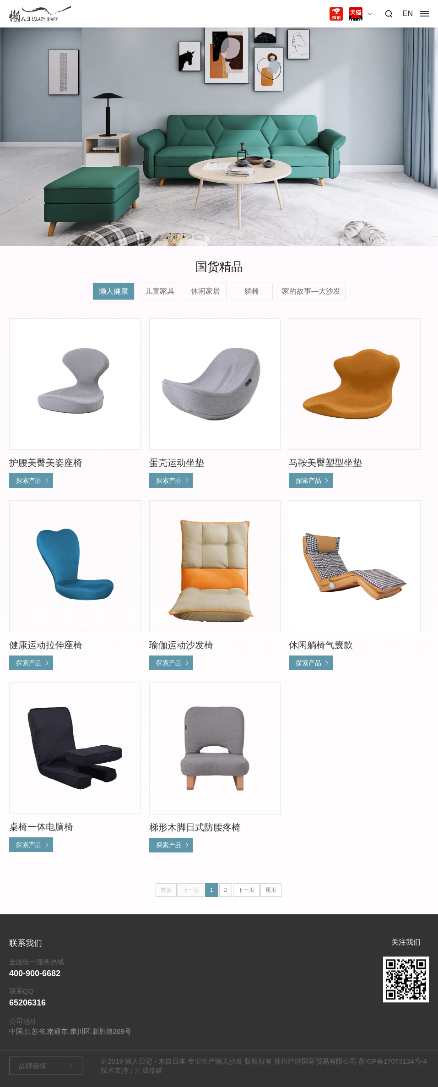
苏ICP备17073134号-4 (392, 1064)
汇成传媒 (148, 1073)
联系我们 (25, 953)
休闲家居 (205, 291)
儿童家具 (159, 291)
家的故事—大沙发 (311, 291)
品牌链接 (32, 1069)
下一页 (246, 890)
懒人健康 (113, 291)
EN (408, 13)
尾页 (270, 890)
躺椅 (251, 291)
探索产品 (29, 480)
